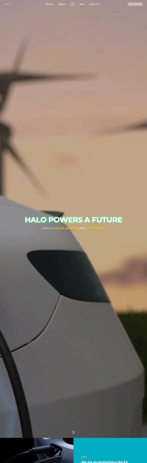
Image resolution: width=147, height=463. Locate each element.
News (82, 4)
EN (6, 4)
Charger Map (135, 4)
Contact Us (95, 4)
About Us (49, 4)
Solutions (62, 4)
